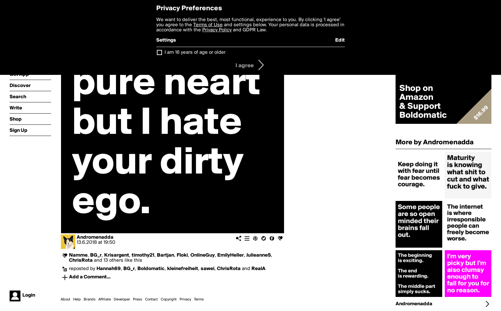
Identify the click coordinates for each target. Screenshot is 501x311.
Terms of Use (208, 25)
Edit (340, 40)
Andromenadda (95, 237)
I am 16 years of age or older (195, 52)
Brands (90, 299)
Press (137, 299)
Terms (199, 299)
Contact (151, 299)
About (65, 299)
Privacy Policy (217, 30)
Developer (122, 299)
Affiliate (104, 299)
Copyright (169, 299)
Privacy (185, 299)
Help (77, 299)
